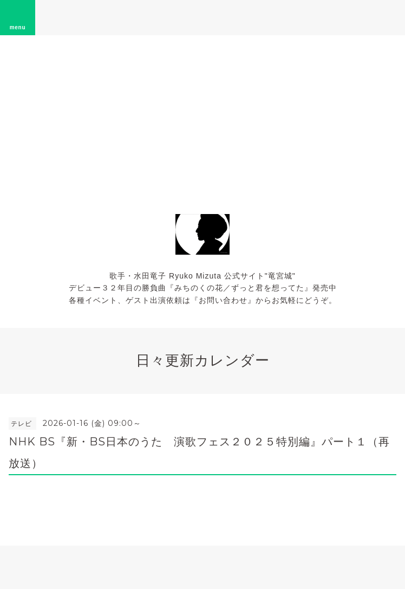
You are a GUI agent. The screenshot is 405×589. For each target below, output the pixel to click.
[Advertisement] (202, 116)
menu (18, 17)
